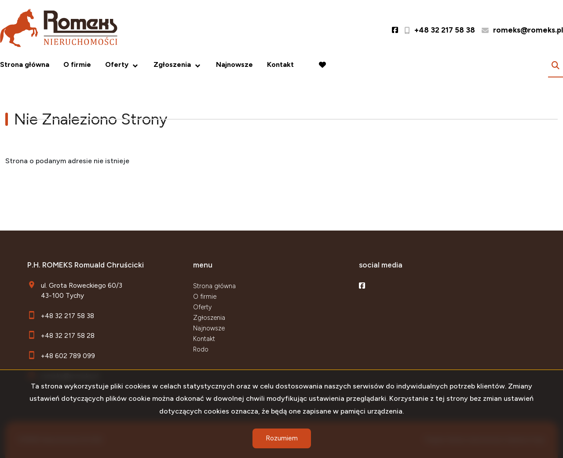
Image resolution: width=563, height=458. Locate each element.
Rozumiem (282, 438)
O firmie (77, 64)
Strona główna (24, 64)
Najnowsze (234, 64)
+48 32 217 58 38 (67, 315)
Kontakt (280, 64)
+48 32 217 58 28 (68, 335)
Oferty (116, 64)
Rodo (200, 349)
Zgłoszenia (172, 64)
